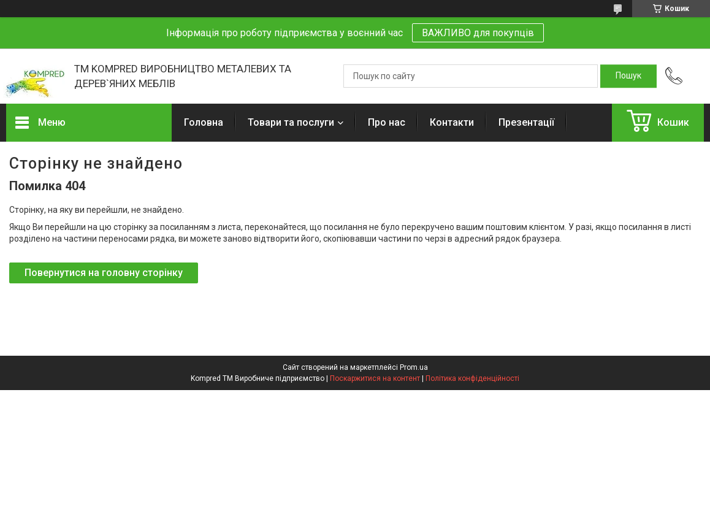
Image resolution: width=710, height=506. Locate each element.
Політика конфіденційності (472, 378)
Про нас (386, 122)
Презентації (526, 122)
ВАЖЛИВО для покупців (478, 33)
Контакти (452, 122)
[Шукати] (628, 76)
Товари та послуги (291, 122)
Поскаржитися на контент (375, 378)
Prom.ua (414, 367)
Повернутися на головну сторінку (104, 272)
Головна (203, 122)
